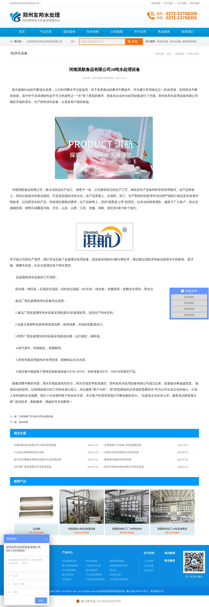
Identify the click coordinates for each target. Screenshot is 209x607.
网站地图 (194, 3)
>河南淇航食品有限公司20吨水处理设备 (34, 445)
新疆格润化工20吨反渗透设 (172, 528)
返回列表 (23, 422)
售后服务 (164, 31)
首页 (22, 31)
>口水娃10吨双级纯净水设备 (28, 452)
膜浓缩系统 (68, 574)
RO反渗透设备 (69, 561)
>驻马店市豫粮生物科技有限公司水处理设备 (37, 459)
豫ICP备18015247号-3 (137, 591)
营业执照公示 (157, 591)
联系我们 (188, 31)
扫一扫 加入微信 (194, 564)
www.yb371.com (69, 591)
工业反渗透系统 (94, 574)
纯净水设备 (162, 41)
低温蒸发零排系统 (119, 565)
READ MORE (36, 532)
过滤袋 (36, 528)
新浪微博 (155, 3)
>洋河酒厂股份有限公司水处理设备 (32, 466)
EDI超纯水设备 (93, 565)
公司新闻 (117, 31)
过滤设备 (66, 579)
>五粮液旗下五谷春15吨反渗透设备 (122, 445)
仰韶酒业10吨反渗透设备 (81, 528)
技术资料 (93, 31)
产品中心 (67, 552)
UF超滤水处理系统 (95, 579)
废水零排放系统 (70, 565)
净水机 (113, 570)
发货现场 (149, 565)
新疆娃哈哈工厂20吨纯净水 (127, 528)
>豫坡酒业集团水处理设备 (117, 459)
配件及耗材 (91, 570)
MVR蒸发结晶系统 (119, 579)
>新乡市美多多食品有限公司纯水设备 (123, 466)
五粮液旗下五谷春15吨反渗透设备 (36, 416)
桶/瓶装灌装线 (189, 41)
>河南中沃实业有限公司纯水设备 (121, 452)
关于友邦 (140, 31)
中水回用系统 (69, 570)
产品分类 (45, 31)
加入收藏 (181, 3)
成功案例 (69, 31)
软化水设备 (175, 41)
